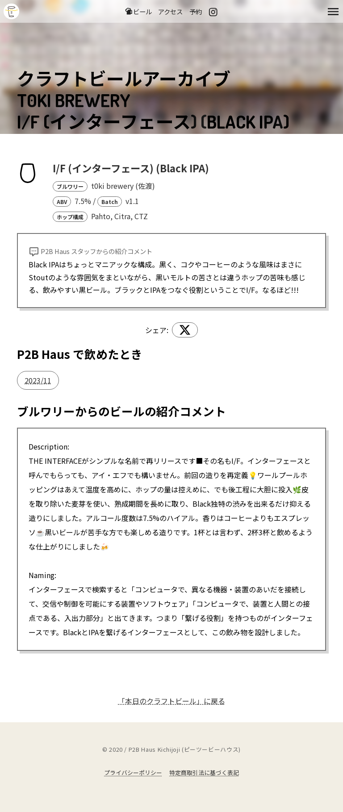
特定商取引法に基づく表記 (204, 772)
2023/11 (38, 380)
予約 (195, 11)
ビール (138, 11)
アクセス (170, 11)
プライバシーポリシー (133, 772)
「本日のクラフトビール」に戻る (171, 700)
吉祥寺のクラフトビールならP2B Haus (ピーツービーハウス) (11, 11)
